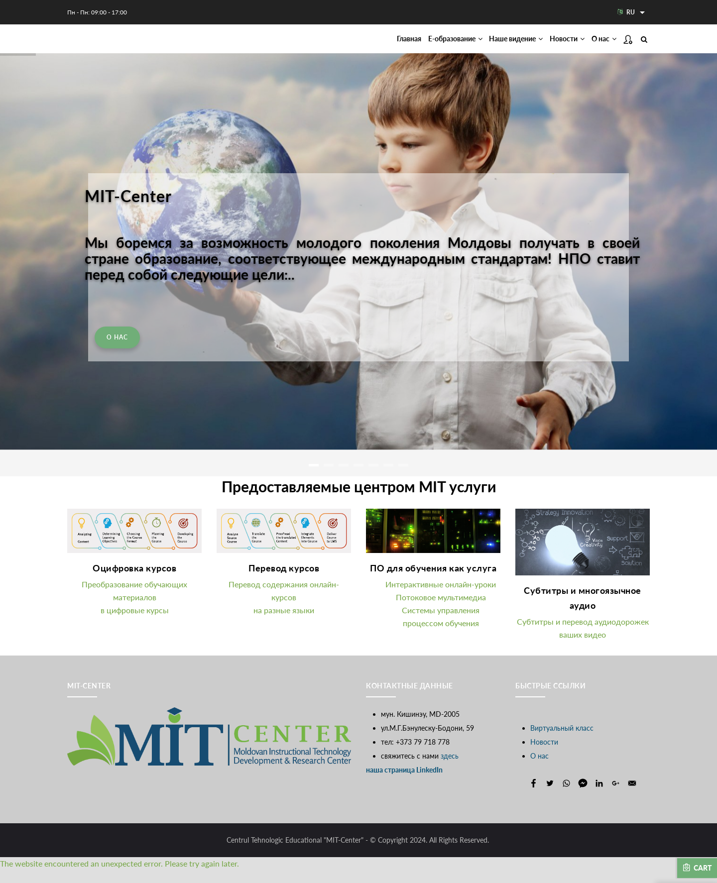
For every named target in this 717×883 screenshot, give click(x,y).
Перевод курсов (283, 581)
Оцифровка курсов (134, 581)
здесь (450, 769)
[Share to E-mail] (632, 796)
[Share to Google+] (615, 796)
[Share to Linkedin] (599, 796)
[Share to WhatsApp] (566, 796)
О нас (600, 45)
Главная (363, 45)
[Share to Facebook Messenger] (583, 796)
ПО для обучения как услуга (433, 581)
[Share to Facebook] (533, 796)
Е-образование (420, 45)
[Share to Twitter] (550, 796)
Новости (554, 45)
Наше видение (493, 45)
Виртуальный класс (562, 741)
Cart (697, 867)
